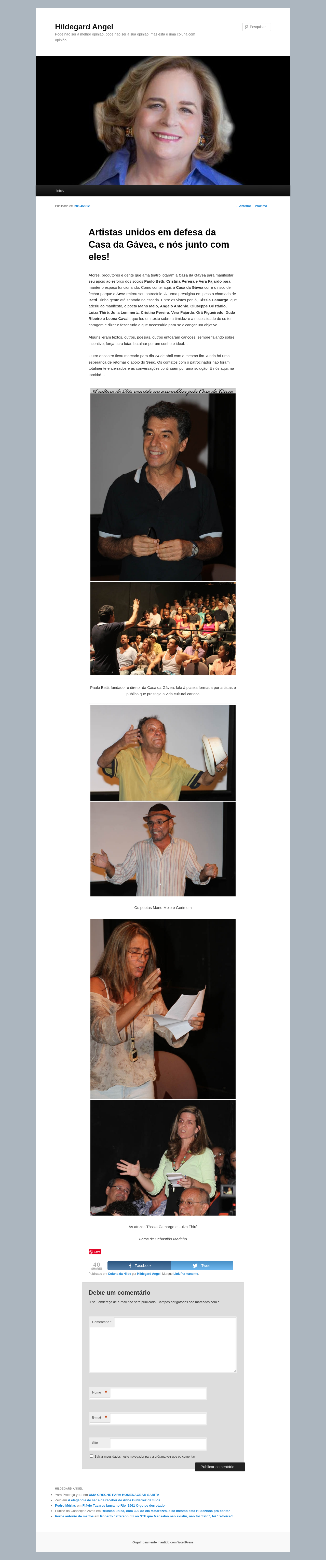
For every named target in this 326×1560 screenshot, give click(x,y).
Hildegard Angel (84, 26)
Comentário (102, 1322)
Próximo (263, 206)
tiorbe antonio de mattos (74, 1516)
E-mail (99, 1417)
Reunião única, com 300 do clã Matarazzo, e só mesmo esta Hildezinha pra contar (166, 1511)
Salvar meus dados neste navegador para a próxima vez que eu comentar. (145, 1456)
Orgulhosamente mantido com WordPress (163, 1542)
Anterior (243, 206)
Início (60, 191)
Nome (99, 1392)
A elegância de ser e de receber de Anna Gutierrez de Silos (114, 1500)
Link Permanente (185, 1274)
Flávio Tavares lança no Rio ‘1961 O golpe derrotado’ (124, 1505)
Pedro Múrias (65, 1505)
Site (95, 1443)
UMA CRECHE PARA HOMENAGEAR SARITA (124, 1495)
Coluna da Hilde (119, 1274)
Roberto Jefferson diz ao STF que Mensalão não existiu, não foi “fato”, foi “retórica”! (167, 1516)
